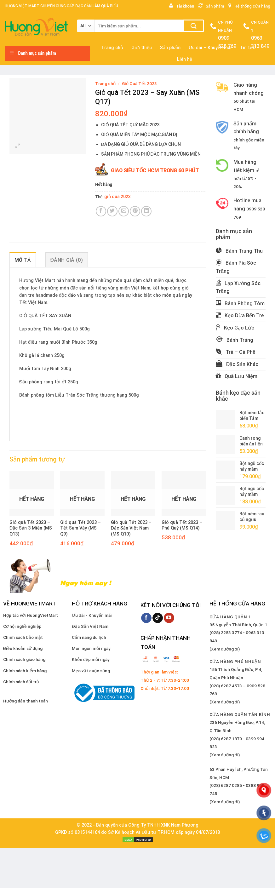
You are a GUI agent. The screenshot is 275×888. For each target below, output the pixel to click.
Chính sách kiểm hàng (25, 670)
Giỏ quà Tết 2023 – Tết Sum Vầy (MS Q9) (80, 528)
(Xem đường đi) (224, 648)
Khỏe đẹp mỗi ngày (91, 659)
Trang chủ (105, 83)
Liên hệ (184, 59)
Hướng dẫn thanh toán (25, 700)
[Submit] (193, 26)
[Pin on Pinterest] (135, 211)
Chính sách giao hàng (24, 659)
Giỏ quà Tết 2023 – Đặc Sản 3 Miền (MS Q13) (30, 528)
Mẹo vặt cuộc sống (91, 670)
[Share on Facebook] (101, 211)
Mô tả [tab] (22, 260)
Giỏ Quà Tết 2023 (139, 83)
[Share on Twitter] (112, 211)
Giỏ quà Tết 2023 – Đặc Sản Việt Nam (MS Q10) (131, 528)
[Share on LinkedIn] (146, 211)
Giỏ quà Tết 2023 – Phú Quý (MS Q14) (182, 525)
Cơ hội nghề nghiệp (22, 626)
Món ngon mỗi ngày (91, 648)
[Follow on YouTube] (169, 618)
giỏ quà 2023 (117, 196)
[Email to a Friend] (123, 211)
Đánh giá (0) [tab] (66, 260)
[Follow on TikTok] (157, 618)
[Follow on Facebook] (146, 618)
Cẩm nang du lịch (89, 637)
